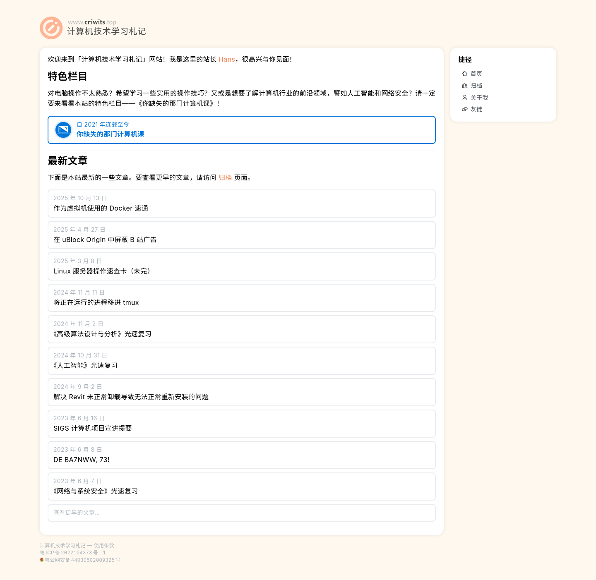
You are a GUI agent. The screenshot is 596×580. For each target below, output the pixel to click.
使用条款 (104, 545)
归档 (225, 177)
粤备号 (73, 552)
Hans (227, 59)
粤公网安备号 (82, 560)
